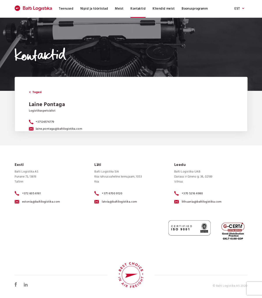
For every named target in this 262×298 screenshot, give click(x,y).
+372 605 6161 (28, 193)
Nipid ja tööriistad (94, 8)
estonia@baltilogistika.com (37, 202)
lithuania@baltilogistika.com (198, 202)
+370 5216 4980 (188, 193)
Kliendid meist (164, 8)
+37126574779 (45, 122)
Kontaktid (138, 8)
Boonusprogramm (195, 8)
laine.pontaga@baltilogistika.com (56, 129)
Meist (119, 8)
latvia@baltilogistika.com (115, 202)
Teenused (66, 8)
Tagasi (35, 92)
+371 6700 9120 (108, 193)
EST (239, 9)
